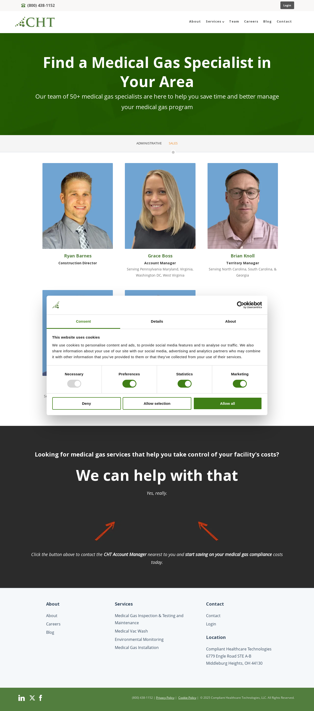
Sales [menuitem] (173, 143)
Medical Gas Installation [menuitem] (137, 647)
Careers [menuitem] (251, 21)
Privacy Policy (165, 698)
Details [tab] (157, 321)
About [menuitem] (195, 21)
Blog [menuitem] (267, 21)
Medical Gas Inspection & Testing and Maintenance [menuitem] (149, 619)
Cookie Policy (187, 698)
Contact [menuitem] (284, 21)
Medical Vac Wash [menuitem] (131, 631)
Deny (86, 403)
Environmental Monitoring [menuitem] (139, 639)
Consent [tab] (83, 321)
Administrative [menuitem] (149, 143)
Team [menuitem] (234, 21)
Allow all (227, 403)
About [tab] (230, 321)
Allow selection (157, 403)
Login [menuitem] (211, 624)
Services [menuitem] (215, 21)
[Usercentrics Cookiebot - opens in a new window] (240, 305)
